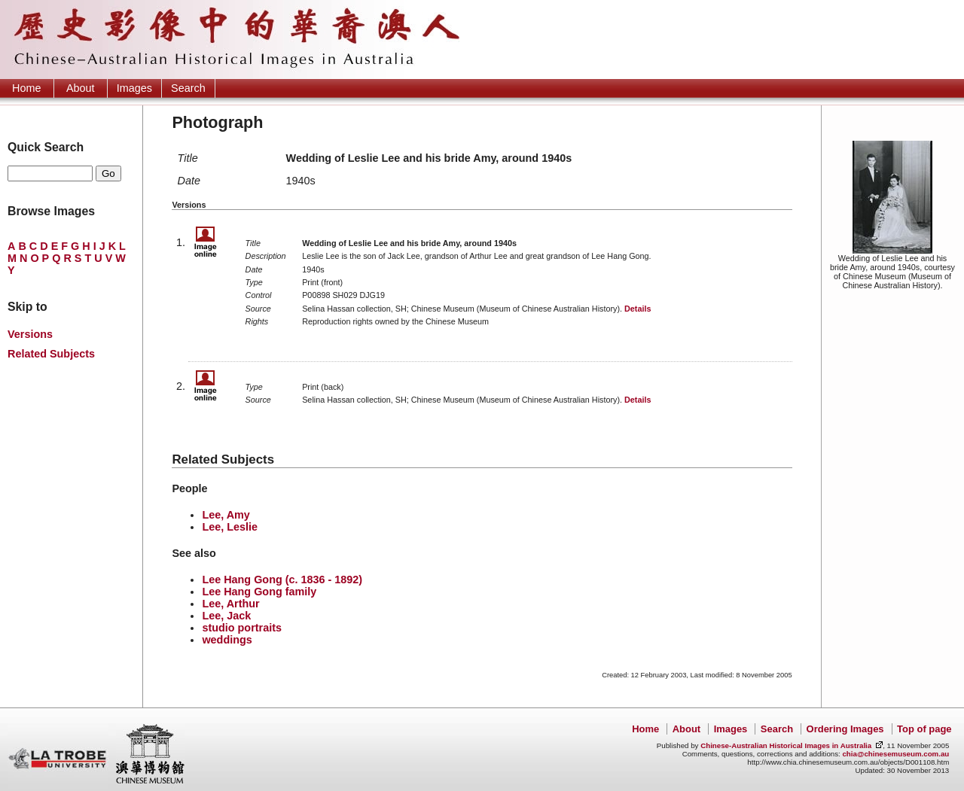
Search (188, 88)
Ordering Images (845, 729)
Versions (30, 334)
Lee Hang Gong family (259, 592)
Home (26, 88)
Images (134, 88)
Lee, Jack (226, 616)
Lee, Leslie (230, 527)
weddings (227, 640)
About (80, 88)
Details (637, 308)
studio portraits (242, 628)
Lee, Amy (225, 515)
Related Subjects (51, 354)
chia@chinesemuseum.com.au (895, 754)
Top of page (924, 729)
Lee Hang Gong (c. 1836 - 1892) (282, 579)
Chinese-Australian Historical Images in (785, 745)
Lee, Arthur (230, 604)
